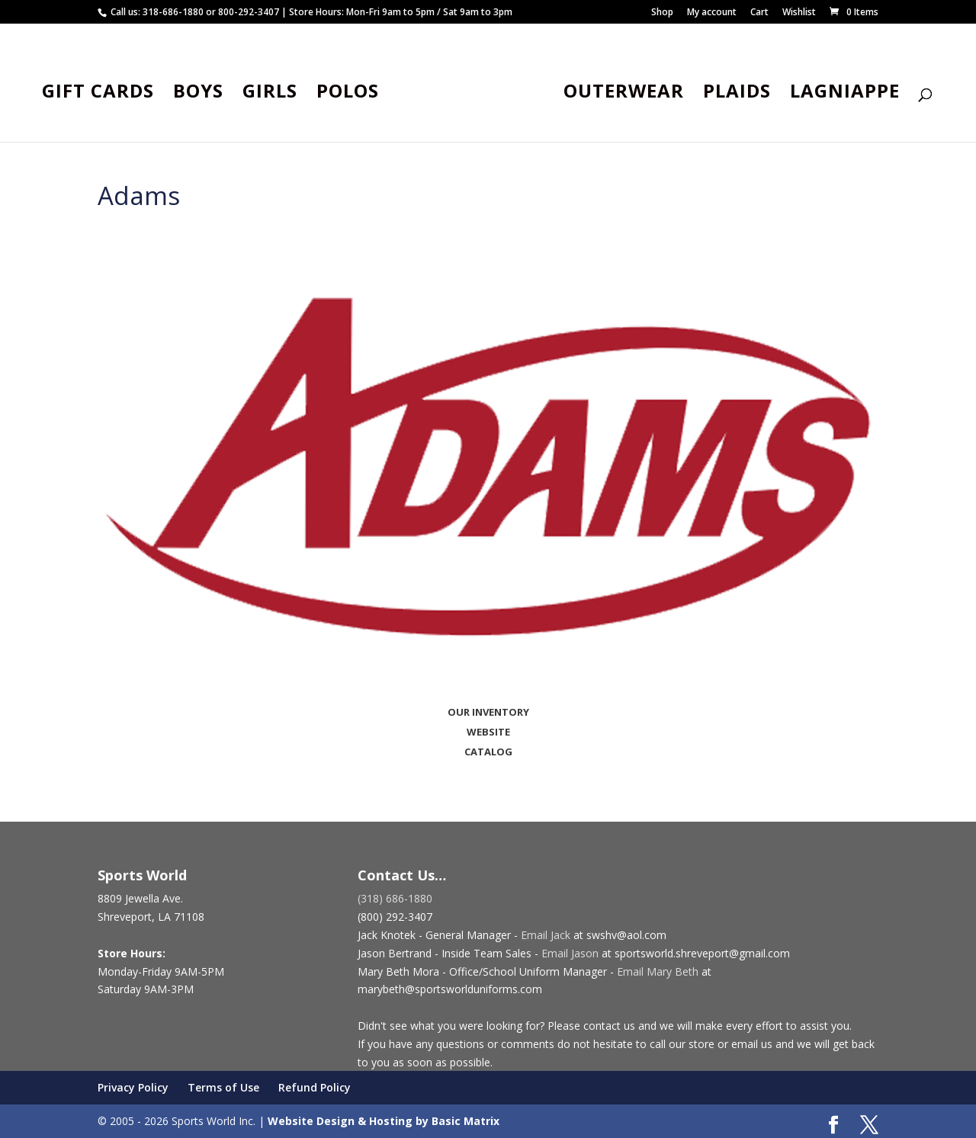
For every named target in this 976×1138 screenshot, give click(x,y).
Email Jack (545, 935)
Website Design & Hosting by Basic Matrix (383, 1121)
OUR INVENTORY (488, 712)
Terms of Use (223, 1087)
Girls (273, 92)
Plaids (733, 92)
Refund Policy (314, 1087)
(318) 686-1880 (395, 898)
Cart (759, 13)
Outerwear (620, 92)
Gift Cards (102, 92)
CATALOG (488, 751)
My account (712, 13)
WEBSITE (488, 732)
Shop (662, 13)
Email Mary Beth (657, 971)
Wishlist (799, 13)
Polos (351, 92)
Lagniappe (841, 92)
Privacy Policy (133, 1087)
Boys (202, 92)
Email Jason (570, 953)
